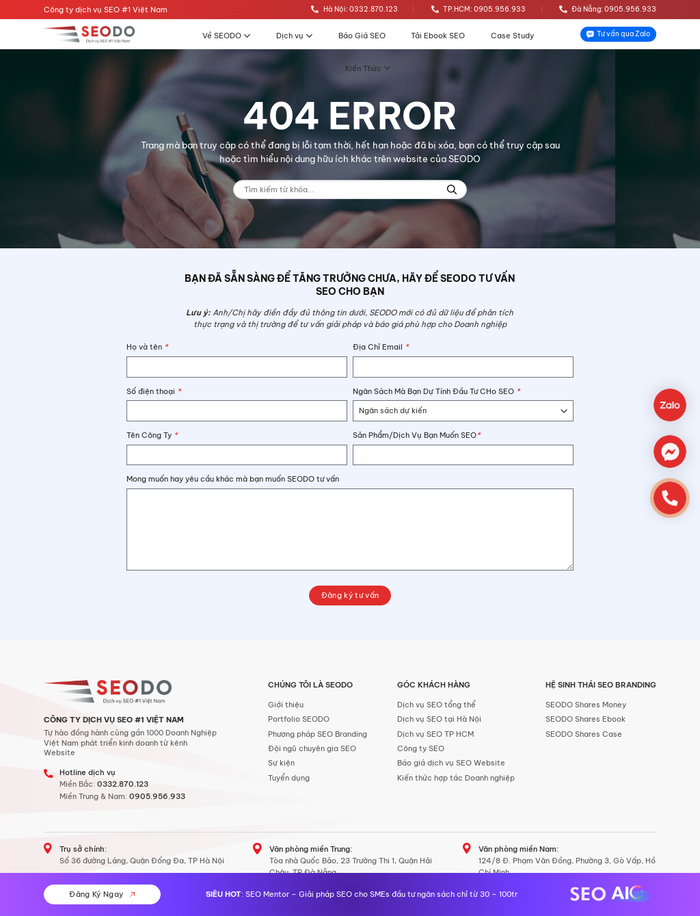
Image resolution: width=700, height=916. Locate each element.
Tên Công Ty (152, 435)
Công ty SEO (420, 748)
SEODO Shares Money (586, 704)
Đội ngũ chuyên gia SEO (312, 748)
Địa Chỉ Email (381, 347)
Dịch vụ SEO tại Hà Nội (439, 719)
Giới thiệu (286, 704)
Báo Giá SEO (362, 35)
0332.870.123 (122, 784)
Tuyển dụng (289, 778)
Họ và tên (147, 347)
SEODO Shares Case (584, 734)
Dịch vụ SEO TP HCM (435, 734)
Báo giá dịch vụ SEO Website (451, 763)
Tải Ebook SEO (438, 35)
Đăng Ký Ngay (102, 894)
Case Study (512, 35)
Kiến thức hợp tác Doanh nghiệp (456, 778)
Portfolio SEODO (298, 719)
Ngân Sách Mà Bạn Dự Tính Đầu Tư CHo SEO (436, 391)
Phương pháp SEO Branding (317, 734)
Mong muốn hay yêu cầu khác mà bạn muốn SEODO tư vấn (232, 479)
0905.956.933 (157, 796)
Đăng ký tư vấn (350, 595)
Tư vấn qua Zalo (618, 33)
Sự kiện (281, 763)
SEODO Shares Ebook (585, 719)
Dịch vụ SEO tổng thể (436, 704)
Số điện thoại (153, 391)
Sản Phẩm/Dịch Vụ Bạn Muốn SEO (417, 435)
